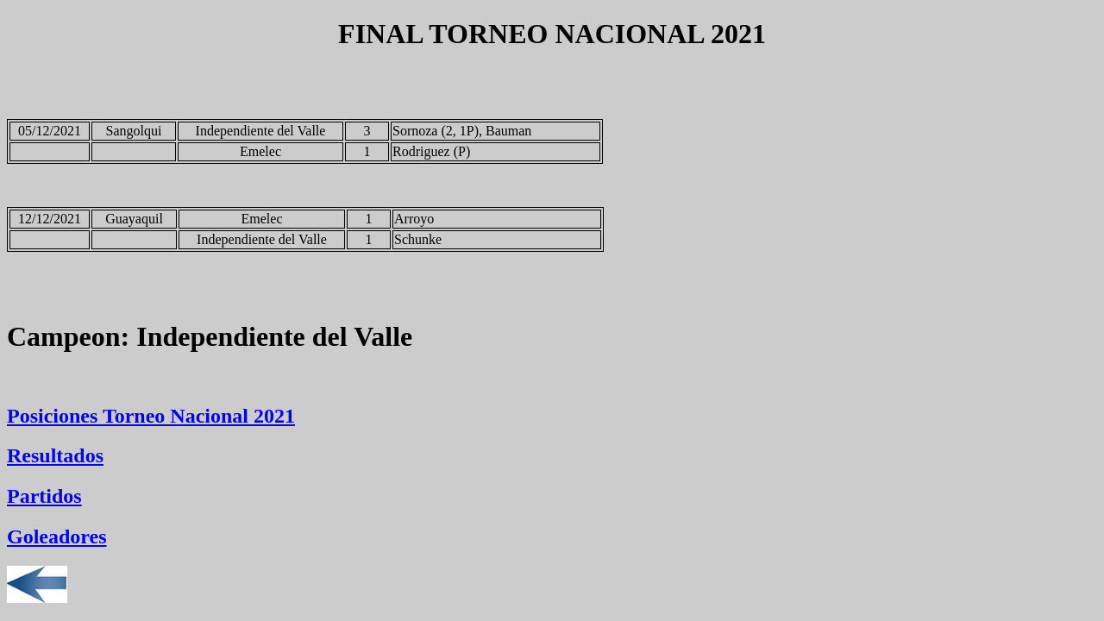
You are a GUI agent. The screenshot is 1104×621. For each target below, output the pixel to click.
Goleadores (57, 536)
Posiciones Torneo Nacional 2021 (151, 416)
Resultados (55, 455)
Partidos (44, 496)
